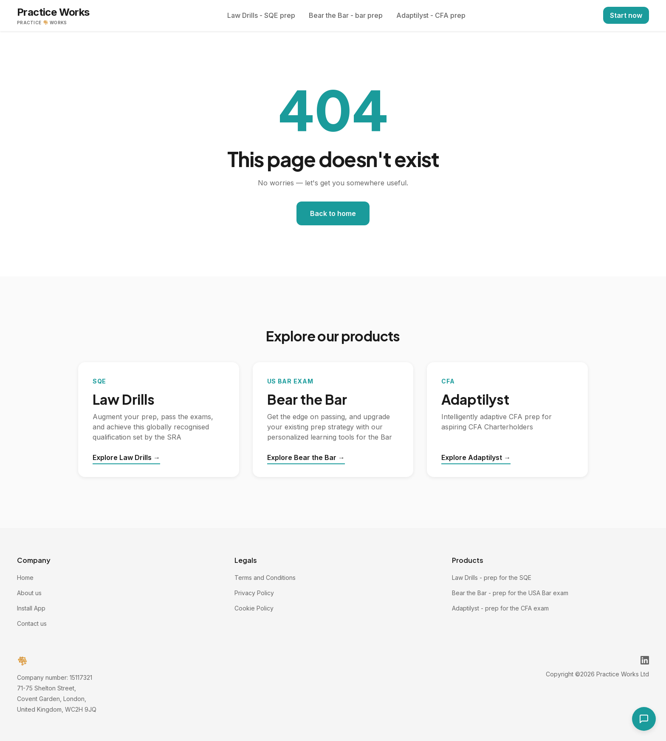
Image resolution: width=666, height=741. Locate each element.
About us (29, 592)
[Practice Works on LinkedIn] (645, 660)
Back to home (333, 213)
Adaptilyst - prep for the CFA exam (500, 608)
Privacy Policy (254, 592)
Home (25, 577)
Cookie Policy (254, 608)
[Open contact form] (644, 719)
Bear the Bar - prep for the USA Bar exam (510, 592)
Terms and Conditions (265, 577)
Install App (31, 608)
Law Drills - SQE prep (261, 15)
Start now (626, 15)
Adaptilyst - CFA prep (431, 15)
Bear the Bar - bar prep (346, 15)
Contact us (32, 623)
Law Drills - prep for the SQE (491, 577)
